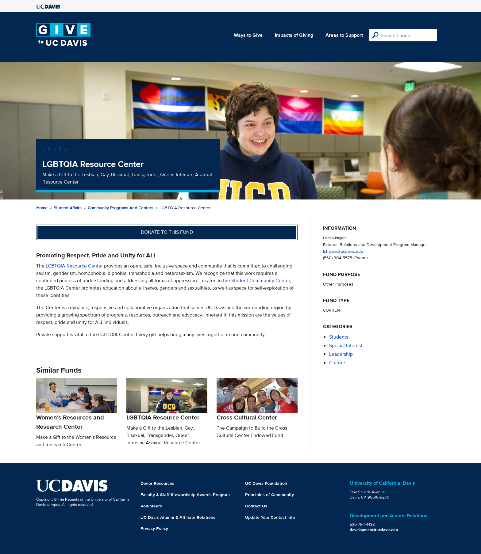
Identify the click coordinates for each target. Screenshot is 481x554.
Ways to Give (248, 35)
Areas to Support (344, 35)
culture (337, 362)
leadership (341, 354)
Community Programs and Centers (120, 208)
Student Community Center (260, 280)
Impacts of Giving (294, 35)
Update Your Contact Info (270, 517)
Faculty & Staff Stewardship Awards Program (185, 494)
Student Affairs (68, 208)
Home (42, 208)
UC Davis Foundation (266, 483)
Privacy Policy (154, 528)
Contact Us (256, 506)
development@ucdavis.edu (374, 530)
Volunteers (151, 506)
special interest (345, 345)
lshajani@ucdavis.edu (343, 251)
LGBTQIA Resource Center (74, 265)
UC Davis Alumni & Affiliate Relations (177, 517)
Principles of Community (269, 494)
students (338, 336)
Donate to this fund (167, 232)
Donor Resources (157, 483)
